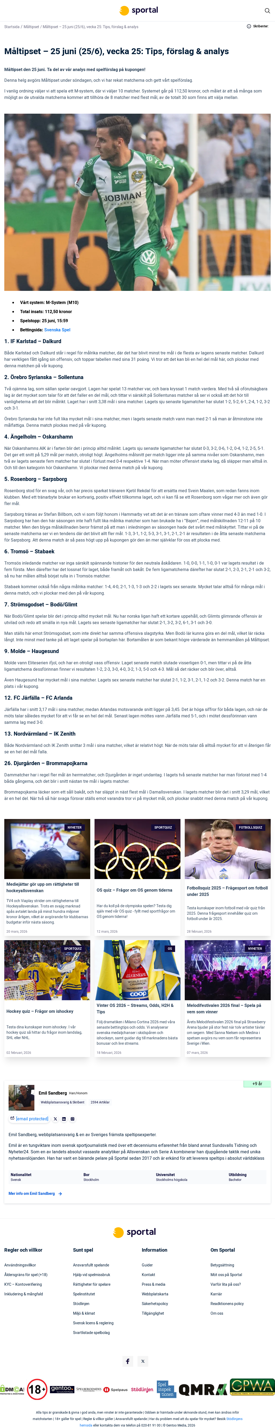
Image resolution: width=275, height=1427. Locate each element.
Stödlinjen (81, 1304)
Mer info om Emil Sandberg (36, 1194)
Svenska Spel (57, 330)
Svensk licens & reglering (93, 1323)
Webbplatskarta (155, 1294)
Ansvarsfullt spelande (91, 1265)
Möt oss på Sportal (226, 1275)
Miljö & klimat (84, 1313)
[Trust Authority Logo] (62, 1389)
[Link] (47, 849)
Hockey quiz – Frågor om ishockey (39, 1011)
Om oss (217, 1313)
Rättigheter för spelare (91, 1284)
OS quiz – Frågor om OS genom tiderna (134, 890)
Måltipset (31, 27)
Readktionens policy (227, 1304)
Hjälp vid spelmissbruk (91, 1275)
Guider (147, 1265)
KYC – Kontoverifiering (23, 1284)
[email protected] (32, 1119)
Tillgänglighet (153, 1313)
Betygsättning (222, 1265)
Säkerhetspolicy (155, 1304)
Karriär (216, 1294)
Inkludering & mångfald (23, 1294)
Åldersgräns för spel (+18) (26, 1275)
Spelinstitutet (84, 1294)
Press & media (153, 1284)
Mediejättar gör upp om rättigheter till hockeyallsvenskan (42, 887)
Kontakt (148, 1275)
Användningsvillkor (20, 1265)
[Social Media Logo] (127, 1361)
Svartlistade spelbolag (91, 1333)
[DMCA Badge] (12, 1389)
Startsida (12, 27)
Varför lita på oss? (226, 1284)
